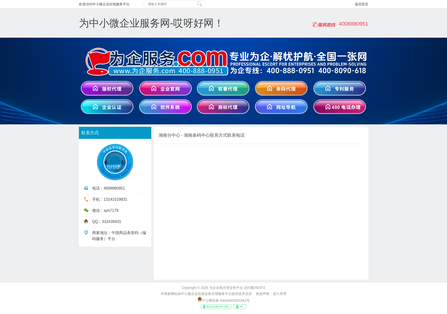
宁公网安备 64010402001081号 (226, 300)
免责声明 (262, 294)
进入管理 (279, 294)
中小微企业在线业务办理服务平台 (206, 294)
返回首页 (361, 4)
